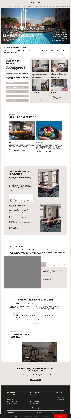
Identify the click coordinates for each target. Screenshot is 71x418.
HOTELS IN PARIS (11, 392)
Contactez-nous (15, 40)
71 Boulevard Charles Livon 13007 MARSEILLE (13, 39)
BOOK (60, 416)
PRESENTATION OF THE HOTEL (59, 40)
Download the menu (13, 152)
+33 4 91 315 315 (7, 40)
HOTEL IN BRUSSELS (35, 401)
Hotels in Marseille (11, 47)
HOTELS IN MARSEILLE (35, 392)
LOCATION (64, 38)
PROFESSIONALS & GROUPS (60, 36)
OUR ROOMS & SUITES (61, 32)
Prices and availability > (36, 77)
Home (5, 47)
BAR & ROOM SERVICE (61, 34)
